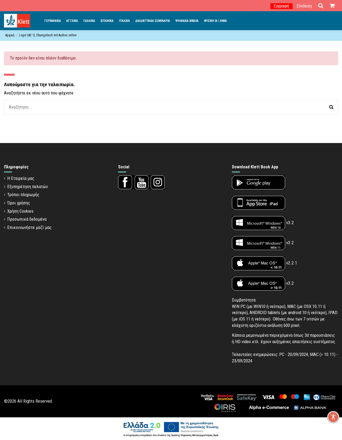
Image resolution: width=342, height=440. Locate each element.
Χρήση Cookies (20, 211)
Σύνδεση (304, 6)
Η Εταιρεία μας (20, 178)
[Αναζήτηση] (331, 107)
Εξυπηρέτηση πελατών (27, 186)
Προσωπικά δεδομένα (26, 219)
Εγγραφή (281, 6)
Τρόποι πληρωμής (23, 194)
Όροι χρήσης (18, 202)
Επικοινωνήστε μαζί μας (29, 227)
